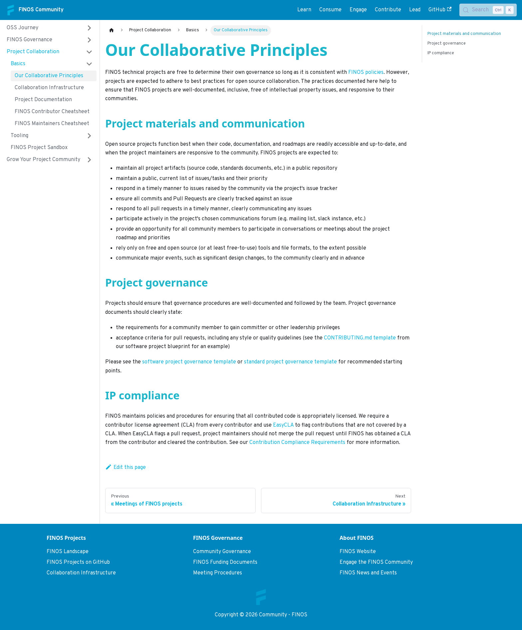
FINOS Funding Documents (225, 562)
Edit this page (125, 467)
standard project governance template (290, 362)
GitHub (439, 10)
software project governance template (189, 362)
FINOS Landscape (68, 551)
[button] (50, 28)
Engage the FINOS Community (376, 562)
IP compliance (440, 53)
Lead (414, 10)
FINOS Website (358, 551)
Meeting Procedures (217, 573)
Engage (358, 10)
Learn (304, 10)
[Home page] (111, 30)
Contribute (388, 10)
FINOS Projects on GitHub (78, 562)
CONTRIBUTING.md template (360, 338)
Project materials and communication (464, 34)
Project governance (446, 43)
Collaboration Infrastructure (81, 573)
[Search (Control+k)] (488, 10)
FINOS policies (366, 72)
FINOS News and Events (368, 573)
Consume (330, 10)
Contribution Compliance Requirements (297, 442)
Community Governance (222, 551)
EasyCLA (283, 425)
